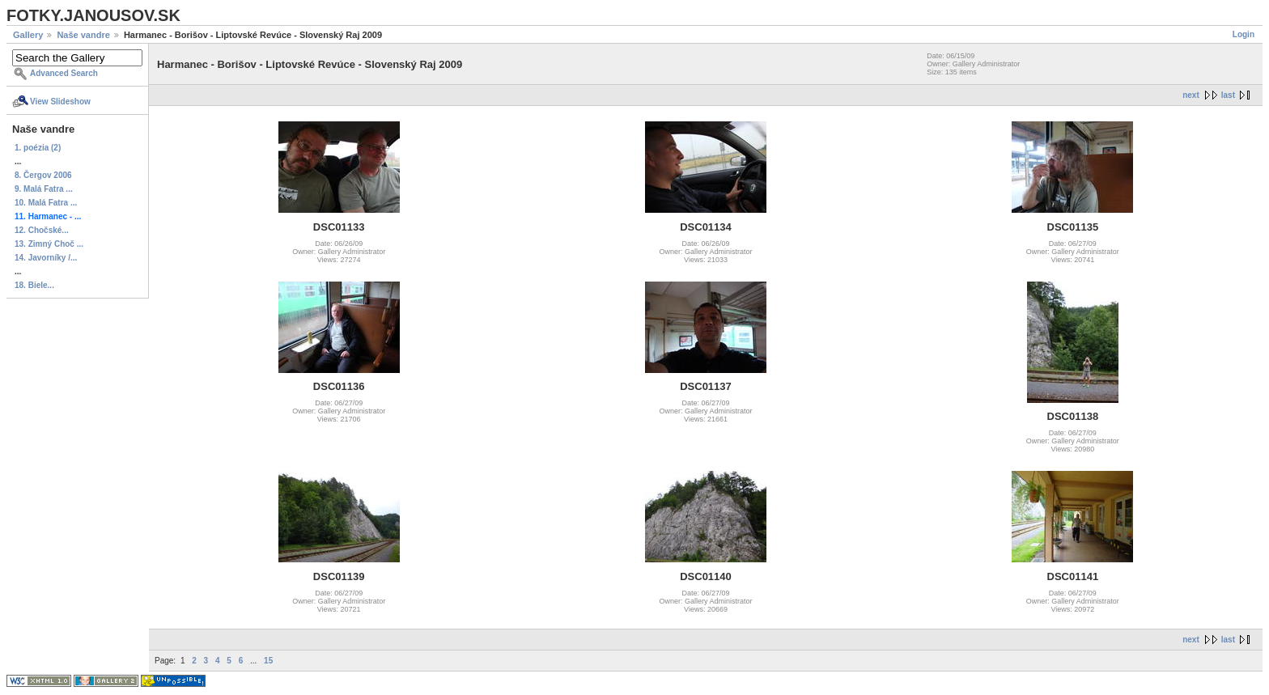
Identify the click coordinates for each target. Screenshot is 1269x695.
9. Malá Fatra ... (44, 188)
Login (1243, 34)
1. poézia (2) (38, 147)
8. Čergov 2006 (43, 175)
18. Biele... (34, 285)
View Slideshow (60, 101)
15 (268, 660)
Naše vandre (83, 35)
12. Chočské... (42, 230)
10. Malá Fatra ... (46, 202)
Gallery (28, 35)
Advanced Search (64, 73)
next (1190, 95)
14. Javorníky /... (46, 257)
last (1228, 95)
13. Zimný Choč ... (49, 243)
